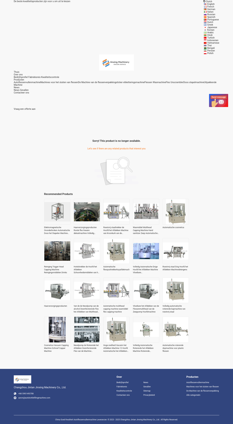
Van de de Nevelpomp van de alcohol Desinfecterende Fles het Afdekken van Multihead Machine (86, 309)
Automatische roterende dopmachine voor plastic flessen (173, 348)
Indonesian (212, 40)
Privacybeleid (149, 395)
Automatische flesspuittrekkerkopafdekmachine (116, 268)
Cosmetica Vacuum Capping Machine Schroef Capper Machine (56, 348)
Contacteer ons (123, 395)
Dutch (210, 22)
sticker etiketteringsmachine (130, 82)
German (211, 9)
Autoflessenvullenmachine (27, 82)
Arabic (210, 32)
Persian (211, 50)
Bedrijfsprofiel (21, 77)
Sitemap (146, 391)
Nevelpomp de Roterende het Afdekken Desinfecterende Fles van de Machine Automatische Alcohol (86, 348)
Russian (211, 14)
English (211, 4)
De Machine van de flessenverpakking (97, 82)
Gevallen (24, 90)
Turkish (211, 37)
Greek (210, 24)
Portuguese (213, 19)
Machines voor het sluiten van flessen (59, 82)
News (16, 90)
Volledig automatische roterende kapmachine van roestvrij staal (174, 309)
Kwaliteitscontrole (50, 77)
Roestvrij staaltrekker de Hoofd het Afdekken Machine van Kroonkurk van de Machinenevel (115, 230)
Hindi (209, 35)
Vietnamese (213, 43)
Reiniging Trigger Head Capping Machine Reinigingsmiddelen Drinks (55, 270)
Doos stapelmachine (193, 82)
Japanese (212, 27)
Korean (210, 30)
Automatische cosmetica (173, 227)
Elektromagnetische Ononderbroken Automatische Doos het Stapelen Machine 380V (57, 230)
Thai (209, 45)
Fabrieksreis (34, 77)
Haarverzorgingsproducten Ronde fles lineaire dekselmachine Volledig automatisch (85, 230)
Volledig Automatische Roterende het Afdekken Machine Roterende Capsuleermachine (143, 348)
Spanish (211, 17)
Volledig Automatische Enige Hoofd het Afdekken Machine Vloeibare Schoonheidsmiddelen (145, 270)
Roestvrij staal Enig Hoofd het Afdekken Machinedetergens (175, 268)
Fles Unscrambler (174, 82)
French (210, 6)
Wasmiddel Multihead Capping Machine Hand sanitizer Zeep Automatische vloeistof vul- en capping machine (145, 230)
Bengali (211, 48)
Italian (210, 12)
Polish (210, 53)
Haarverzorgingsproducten (55, 306)
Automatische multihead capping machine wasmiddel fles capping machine (115, 309)
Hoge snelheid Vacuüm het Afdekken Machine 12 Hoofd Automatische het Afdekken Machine (115, 348)
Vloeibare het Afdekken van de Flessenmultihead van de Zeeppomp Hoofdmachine (146, 309)
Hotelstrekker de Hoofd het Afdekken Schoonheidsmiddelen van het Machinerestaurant (87, 270)
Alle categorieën (193, 395)
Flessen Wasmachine (155, 82)
